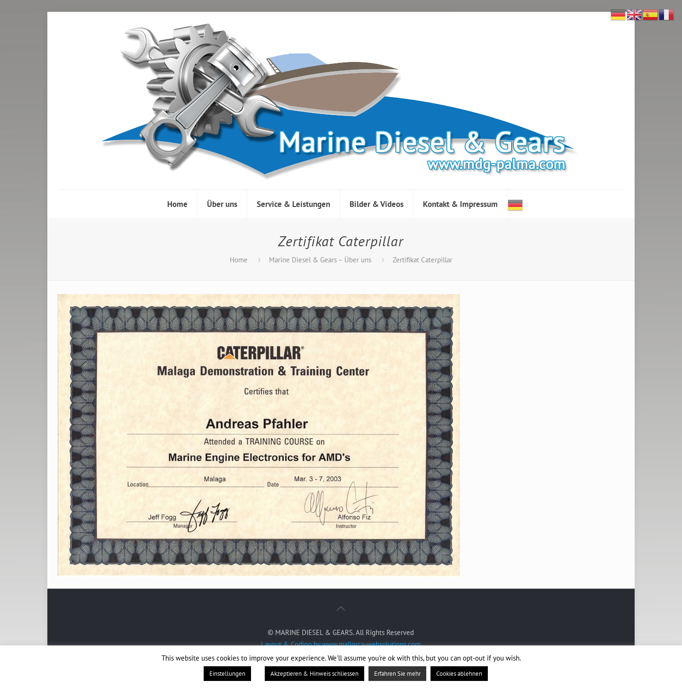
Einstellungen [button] (227, 674)
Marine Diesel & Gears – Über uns (320, 259)
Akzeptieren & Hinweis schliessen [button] (314, 674)
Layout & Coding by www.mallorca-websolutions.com (341, 644)
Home (239, 259)
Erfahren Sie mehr (397, 674)
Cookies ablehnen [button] (459, 674)
